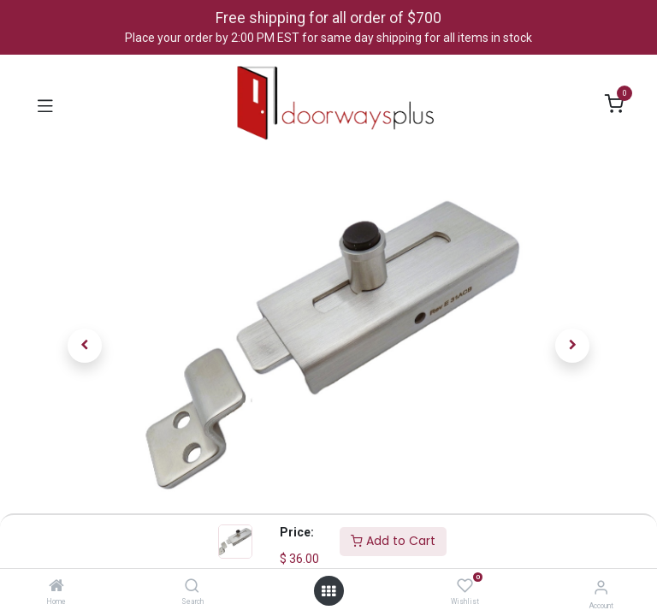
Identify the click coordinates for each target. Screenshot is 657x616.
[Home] (56, 587)
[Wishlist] (465, 586)
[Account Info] (601, 587)
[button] (85, 346)
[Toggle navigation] (45, 104)
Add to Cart (393, 540)
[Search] (192, 587)
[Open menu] (328, 591)
